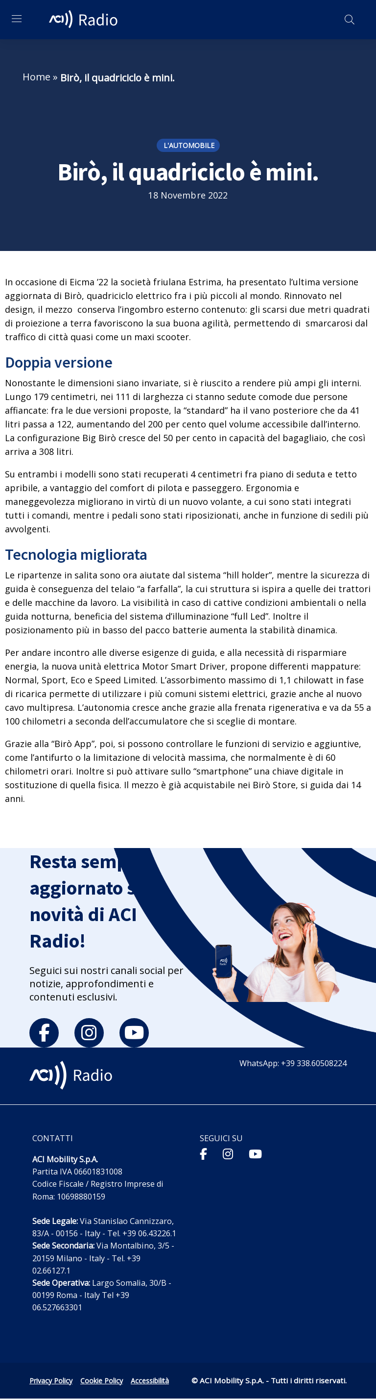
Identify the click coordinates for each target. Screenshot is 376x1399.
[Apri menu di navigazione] (17, 19)
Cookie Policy (101, 1380)
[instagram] (89, 1033)
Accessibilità (150, 1380)
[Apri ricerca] (349, 19)
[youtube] (134, 1033)
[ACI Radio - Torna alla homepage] (84, 19)
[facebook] (44, 1033)
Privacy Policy (50, 1380)
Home (36, 76)
